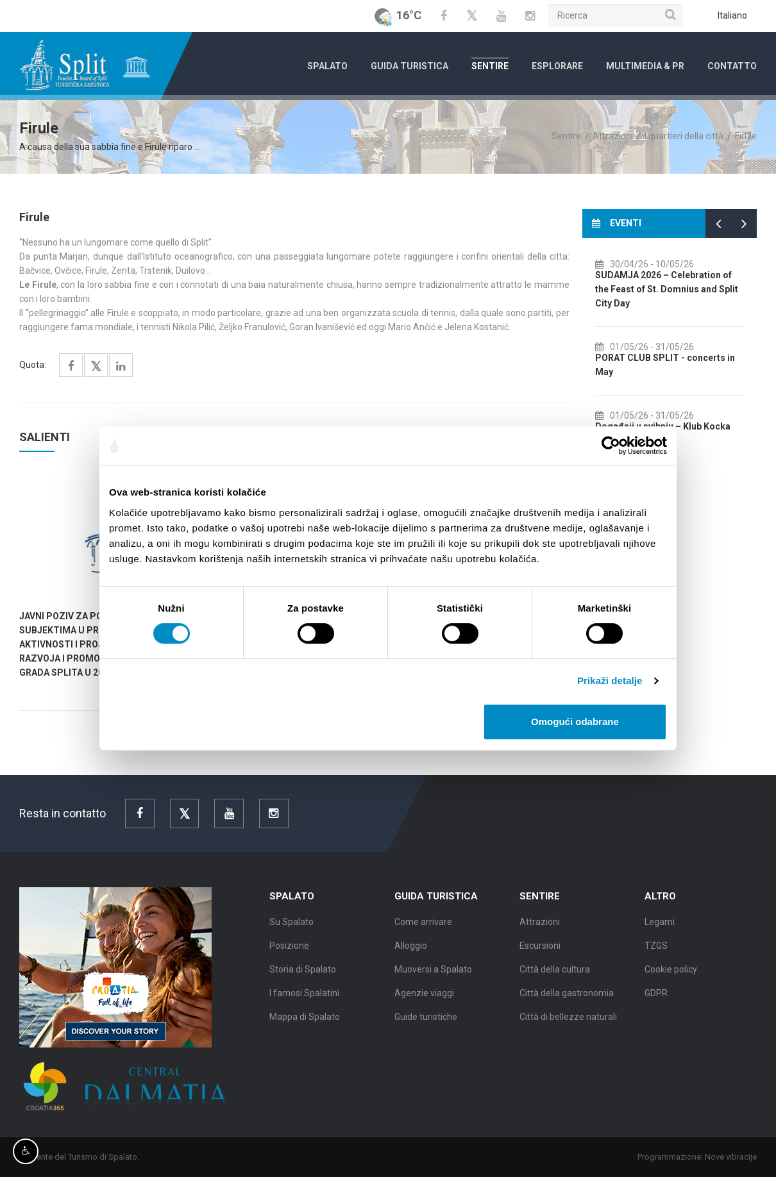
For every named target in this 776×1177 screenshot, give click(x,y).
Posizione (289, 953)
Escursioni (540, 953)
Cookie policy (671, 977)
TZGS (656, 953)
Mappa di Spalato (304, 1024)
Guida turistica (409, 66)
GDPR (656, 1001)
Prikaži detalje (610, 680)
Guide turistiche (425, 1024)
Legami (660, 929)
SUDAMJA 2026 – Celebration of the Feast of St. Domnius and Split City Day (685, 289)
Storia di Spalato (302, 977)
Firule (746, 136)
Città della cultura (554, 977)
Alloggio (410, 953)
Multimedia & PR (645, 66)
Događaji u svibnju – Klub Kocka (682, 426)
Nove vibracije (738, 1157)
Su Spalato (291, 929)
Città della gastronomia (566, 1001)
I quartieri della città (684, 136)
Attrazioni (613, 136)
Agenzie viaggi (424, 1001)
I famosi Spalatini (304, 1001)
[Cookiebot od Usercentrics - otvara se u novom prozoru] (611, 445)
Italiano (732, 15)
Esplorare (557, 66)
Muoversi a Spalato (433, 977)
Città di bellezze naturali (568, 1024)
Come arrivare (423, 929)
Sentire (490, 66)
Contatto (732, 66)
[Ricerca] (615, 15)
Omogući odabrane (575, 721)
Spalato (327, 66)
